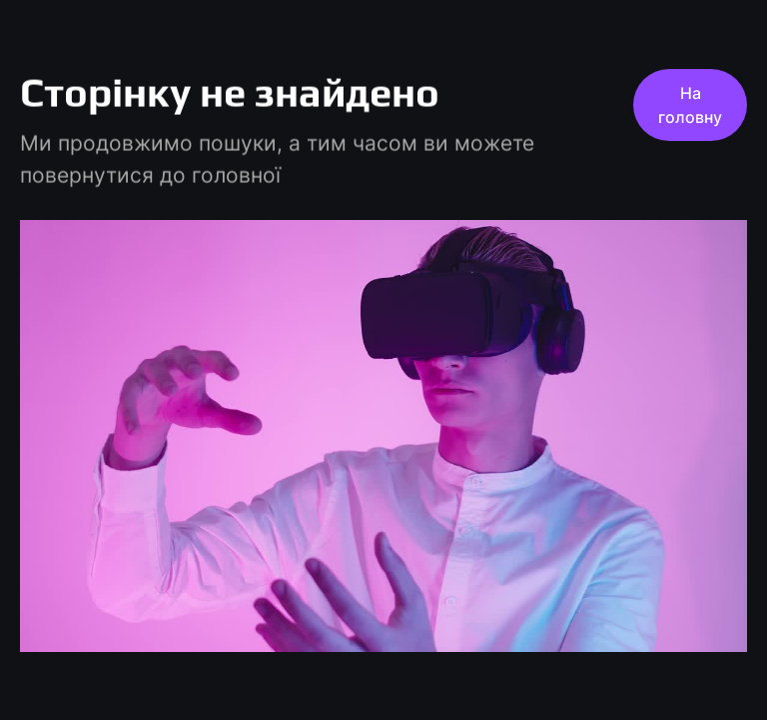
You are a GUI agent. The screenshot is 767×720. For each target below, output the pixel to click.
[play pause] (383, 436)
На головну (690, 105)
